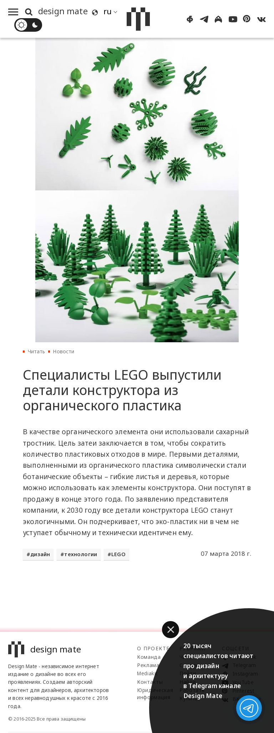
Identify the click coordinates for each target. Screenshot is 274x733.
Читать (36, 351)
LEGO (118, 554)
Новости (63, 351)
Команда (149, 656)
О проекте (153, 648)
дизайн (40, 554)
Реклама (148, 665)
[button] (170, 629)
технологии (80, 554)
